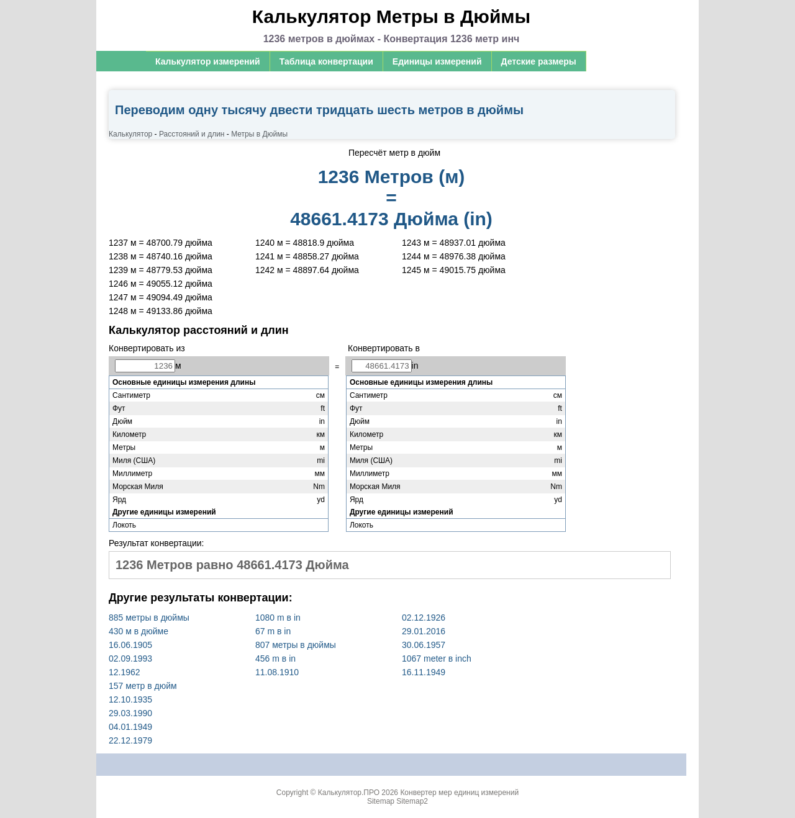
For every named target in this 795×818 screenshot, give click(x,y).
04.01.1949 (130, 727)
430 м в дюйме (138, 631)
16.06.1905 (130, 645)
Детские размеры (538, 61)
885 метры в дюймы (149, 617)
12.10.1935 (130, 699)
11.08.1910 (277, 672)
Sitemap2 (412, 801)
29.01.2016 (423, 631)
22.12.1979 (130, 740)
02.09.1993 (130, 658)
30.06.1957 (423, 645)
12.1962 (124, 672)
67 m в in (273, 631)
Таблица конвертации (326, 61)
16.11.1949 (423, 672)
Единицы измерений (437, 61)
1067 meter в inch (436, 658)
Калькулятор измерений (207, 61)
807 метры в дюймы (295, 645)
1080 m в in (278, 617)
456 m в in (275, 658)
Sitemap (380, 801)
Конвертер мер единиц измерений (459, 792)
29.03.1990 (130, 713)
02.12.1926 (423, 617)
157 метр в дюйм (143, 686)
